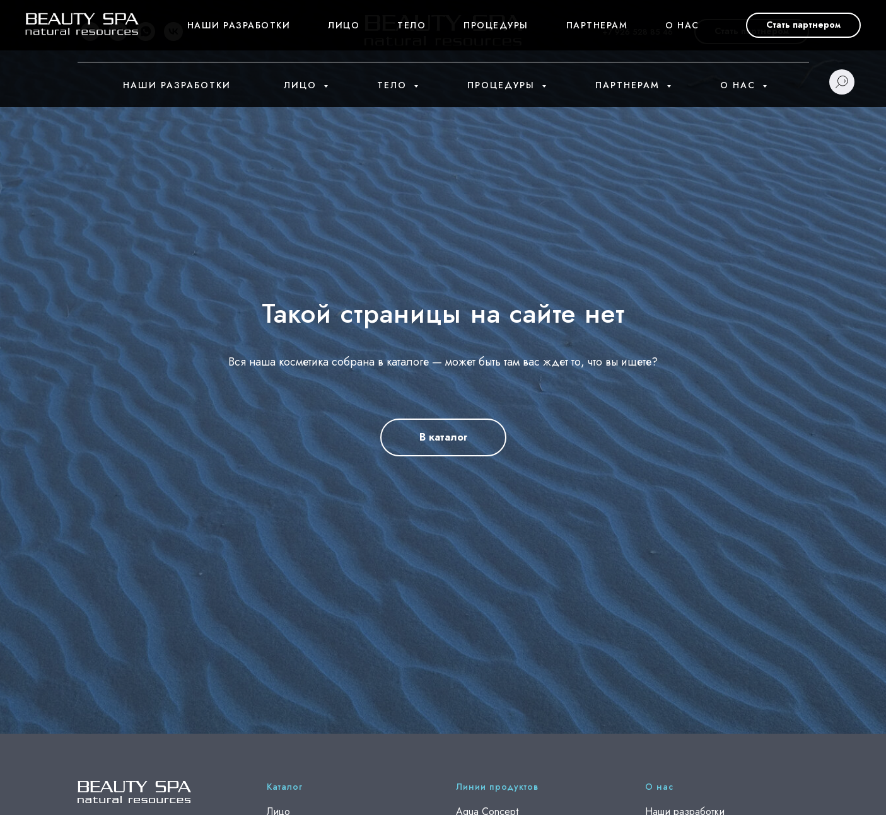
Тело (394, 85)
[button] (751, 31)
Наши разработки (177, 85)
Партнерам (629, 85)
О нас (739, 85)
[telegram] (117, 31)
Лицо (302, 85)
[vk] (173, 31)
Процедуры (503, 85)
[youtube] (90, 31)
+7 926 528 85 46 (637, 32)
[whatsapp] (145, 31)
